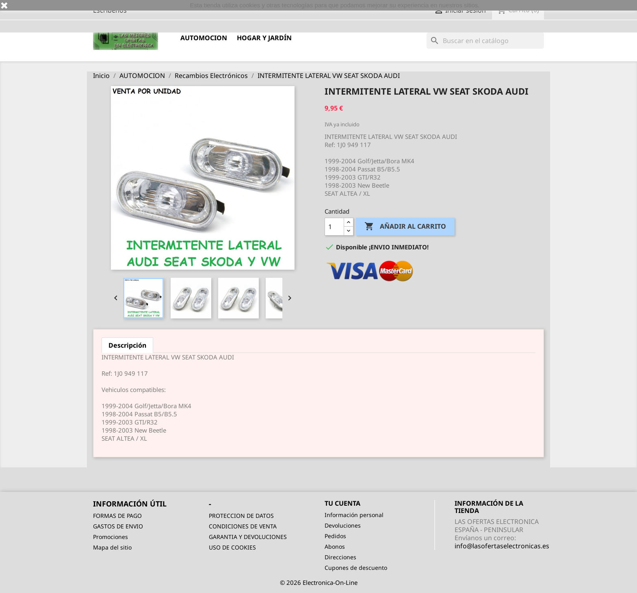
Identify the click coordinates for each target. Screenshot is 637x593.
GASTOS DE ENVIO (118, 526)
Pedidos (335, 536)
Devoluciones (343, 525)
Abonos (335, 546)
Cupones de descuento (356, 567)
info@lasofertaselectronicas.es (502, 545)
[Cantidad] (334, 227)
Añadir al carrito (405, 226)
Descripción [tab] (127, 345)
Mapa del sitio (112, 547)
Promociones (110, 537)
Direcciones (340, 557)
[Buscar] (485, 40)
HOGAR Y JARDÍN (264, 37)
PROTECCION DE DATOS (241, 515)
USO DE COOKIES (232, 547)
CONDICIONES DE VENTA (243, 526)
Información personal (354, 515)
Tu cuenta (342, 503)
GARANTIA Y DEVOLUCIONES (248, 537)
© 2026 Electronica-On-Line (319, 582)
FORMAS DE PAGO (117, 515)
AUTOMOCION (203, 37)
